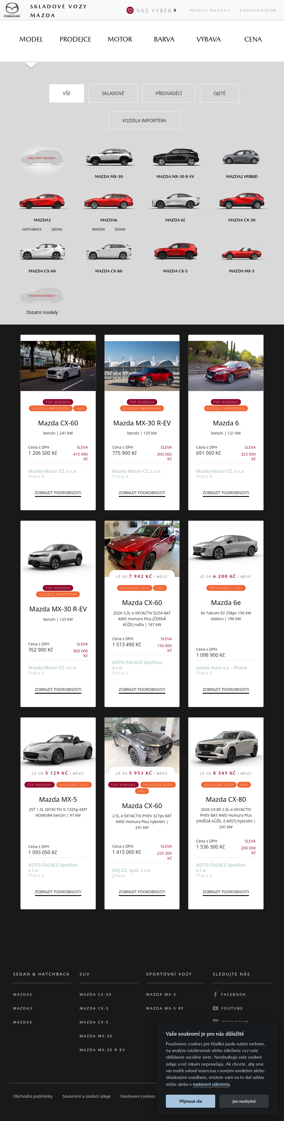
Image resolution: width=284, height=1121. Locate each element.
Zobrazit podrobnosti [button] (58, 492)
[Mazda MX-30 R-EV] (175, 159)
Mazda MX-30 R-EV (142, 422)
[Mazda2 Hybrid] (242, 159)
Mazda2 (22, 994)
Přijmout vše (190, 1101)
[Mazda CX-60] (42, 253)
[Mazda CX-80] (109, 253)
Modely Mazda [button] (208, 10)
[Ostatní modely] (42, 296)
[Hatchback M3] (32, 229)
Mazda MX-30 (96, 1035)
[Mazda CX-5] (175, 253)
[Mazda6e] (175, 202)
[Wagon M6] (98, 229)
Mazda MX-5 (58, 799)
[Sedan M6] (119, 229)
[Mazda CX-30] (242, 202)
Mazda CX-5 (94, 1022)
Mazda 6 (226, 422)
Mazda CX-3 (94, 1008)
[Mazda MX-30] (109, 159)
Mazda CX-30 (96, 994)
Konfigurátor (258, 10)
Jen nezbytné (244, 1101)
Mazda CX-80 (226, 799)
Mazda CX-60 (58, 422)
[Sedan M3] (56, 229)
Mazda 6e (226, 602)
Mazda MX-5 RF (165, 1008)
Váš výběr (152, 10)
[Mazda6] (109, 202)
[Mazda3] (42, 202)
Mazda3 (22, 1008)
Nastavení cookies (138, 1096)
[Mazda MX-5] (242, 253)
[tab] (31, 39)
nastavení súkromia (211, 1084)
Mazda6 (22, 1022)
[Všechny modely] (42, 155)
